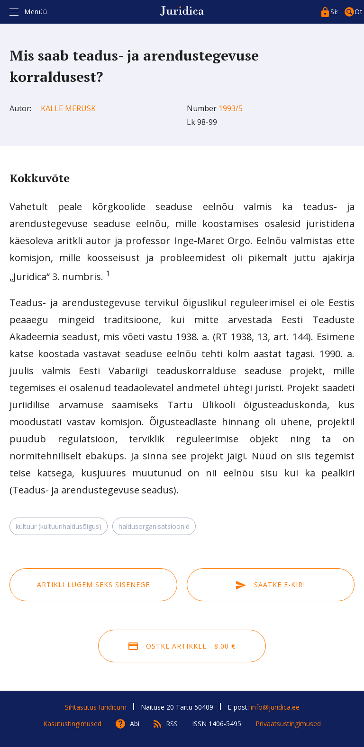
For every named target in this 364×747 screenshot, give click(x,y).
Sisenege (333, 11)
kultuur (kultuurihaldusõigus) (58, 526)
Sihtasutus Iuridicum (96, 707)
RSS (172, 723)
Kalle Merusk (68, 108)
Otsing (358, 11)
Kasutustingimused (72, 723)
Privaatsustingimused (288, 723)
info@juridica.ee (275, 707)
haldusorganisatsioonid (154, 526)
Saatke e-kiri (270, 584)
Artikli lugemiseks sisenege (93, 584)
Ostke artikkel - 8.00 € (182, 646)
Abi (134, 723)
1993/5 (230, 108)
